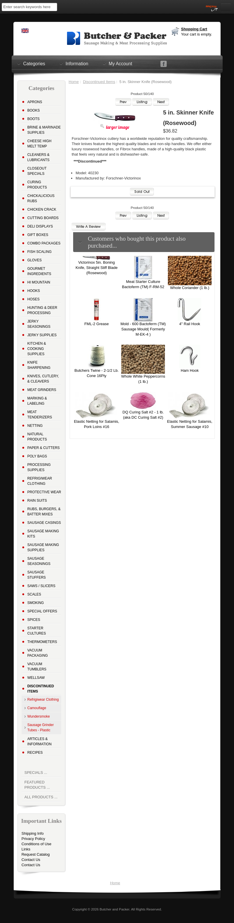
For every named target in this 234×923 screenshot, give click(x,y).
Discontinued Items (99, 82)
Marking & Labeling (37, 401)
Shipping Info (33, 833)
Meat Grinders (41, 390)
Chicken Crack (41, 209)
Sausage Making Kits (43, 533)
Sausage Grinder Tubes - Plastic (40, 727)
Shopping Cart (194, 29)
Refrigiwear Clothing (39, 481)
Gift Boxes (37, 235)
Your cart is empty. (196, 34)
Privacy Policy (33, 838)
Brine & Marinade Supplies (44, 130)
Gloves (34, 260)
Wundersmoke (38, 716)
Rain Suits (37, 501)
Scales (34, 594)
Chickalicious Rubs (40, 198)
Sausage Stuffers (36, 574)
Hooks (33, 291)
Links (26, 849)
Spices (33, 620)
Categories (34, 63)
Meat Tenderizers (39, 414)
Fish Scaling (39, 252)
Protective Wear (44, 492)
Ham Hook (189, 370)
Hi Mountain (38, 282)
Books (33, 110)
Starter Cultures (36, 630)
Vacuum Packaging (37, 653)
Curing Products (37, 184)
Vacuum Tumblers (36, 666)
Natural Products (37, 436)
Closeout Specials (37, 171)
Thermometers (42, 642)
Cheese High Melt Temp (39, 143)
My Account (120, 63)
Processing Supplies (39, 467)
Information (77, 63)
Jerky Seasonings (38, 324)
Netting (35, 426)
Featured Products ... (37, 785)
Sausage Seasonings (38, 561)
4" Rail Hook (189, 324)
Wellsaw (36, 678)
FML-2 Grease (96, 324)
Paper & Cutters (43, 448)
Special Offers (42, 611)
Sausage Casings (44, 523)
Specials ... (35, 772)
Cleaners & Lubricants (38, 157)
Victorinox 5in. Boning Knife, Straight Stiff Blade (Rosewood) (96, 267)
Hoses (33, 299)
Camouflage (36, 708)
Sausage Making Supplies (43, 547)
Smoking (35, 603)
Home (74, 82)
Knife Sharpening (38, 365)
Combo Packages (44, 243)
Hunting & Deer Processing (42, 310)
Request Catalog (36, 854)
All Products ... (41, 797)
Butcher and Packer (114, 909)
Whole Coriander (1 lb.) (189, 288)
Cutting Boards (43, 218)
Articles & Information (39, 741)
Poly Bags (37, 456)
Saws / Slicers (41, 586)
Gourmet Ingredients (39, 271)
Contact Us (31, 859)
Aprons (34, 102)
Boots (33, 119)
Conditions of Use (37, 844)
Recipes (35, 753)
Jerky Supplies (42, 335)
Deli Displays (40, 226)
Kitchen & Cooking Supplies (36, 348)
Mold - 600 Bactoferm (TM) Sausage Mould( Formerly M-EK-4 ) (143, 329)
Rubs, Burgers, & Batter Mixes (44, 511)
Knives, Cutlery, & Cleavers (43, 378)
